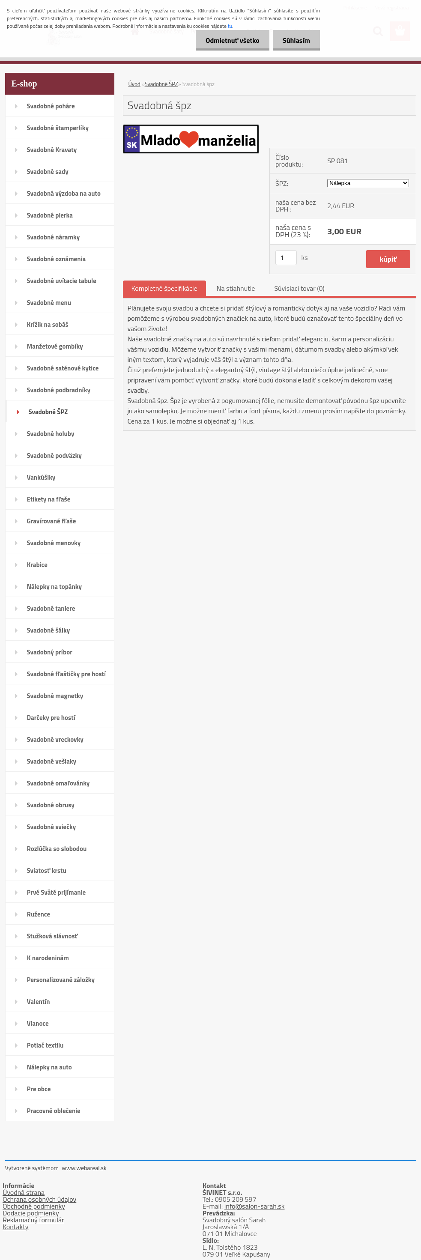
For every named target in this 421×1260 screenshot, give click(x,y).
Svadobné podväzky (54, 455)
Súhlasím (295, 40)
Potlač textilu (45, 1045)
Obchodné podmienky (34, 1206)
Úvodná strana (24, 1192)
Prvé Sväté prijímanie (56, 892)
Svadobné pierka (50, 215)
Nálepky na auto (49, 1067)
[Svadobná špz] (191, 128)
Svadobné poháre (51, 106)
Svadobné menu (49, 303)
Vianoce (38, 1023)
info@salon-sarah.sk (254, 1206)
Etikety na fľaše (49, 499)
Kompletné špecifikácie (164, 288)
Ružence (39, 914)
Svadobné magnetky (55, 696)
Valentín (38, 1001)
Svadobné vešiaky (52, 761)
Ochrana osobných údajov (39, 1199)
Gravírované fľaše (51, 521)
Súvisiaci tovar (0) (299, 288)
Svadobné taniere (51, 608)
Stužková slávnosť (52, 936)
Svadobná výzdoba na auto (64, 193)
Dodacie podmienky (31, 1213)
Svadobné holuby (51, 434)
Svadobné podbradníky (59, 390)
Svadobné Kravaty (52, 150)
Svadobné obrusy (51, 805)
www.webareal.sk (84, 1167)
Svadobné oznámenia (56, 259)
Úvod (134, 84)
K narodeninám (48, 958)
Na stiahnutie (236, 288)
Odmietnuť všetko (230, 40)
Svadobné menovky (54, 543)
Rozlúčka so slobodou (57, 849)
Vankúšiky (41, 477)
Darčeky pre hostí (51, 718)
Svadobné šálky (48, 630)
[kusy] (286, 257)
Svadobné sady (48, 171)
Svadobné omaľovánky (58, 783)
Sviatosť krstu (46, 870)
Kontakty (16, 1226)
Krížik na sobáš (48, 324)
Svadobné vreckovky (55, 739)
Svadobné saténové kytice (63, 368)
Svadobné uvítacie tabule (61, 281)
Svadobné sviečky (51, 827)
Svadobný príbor (49, 652)
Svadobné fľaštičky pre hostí (66, 674)
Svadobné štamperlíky (58, 128)
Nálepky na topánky (54, 586)
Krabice (37, 565)
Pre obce (39, 1089)
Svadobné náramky (53, 237)
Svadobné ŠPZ (48, 412)
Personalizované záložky (61, 980)
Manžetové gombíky (55, 346)
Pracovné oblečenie (54, 1111)
